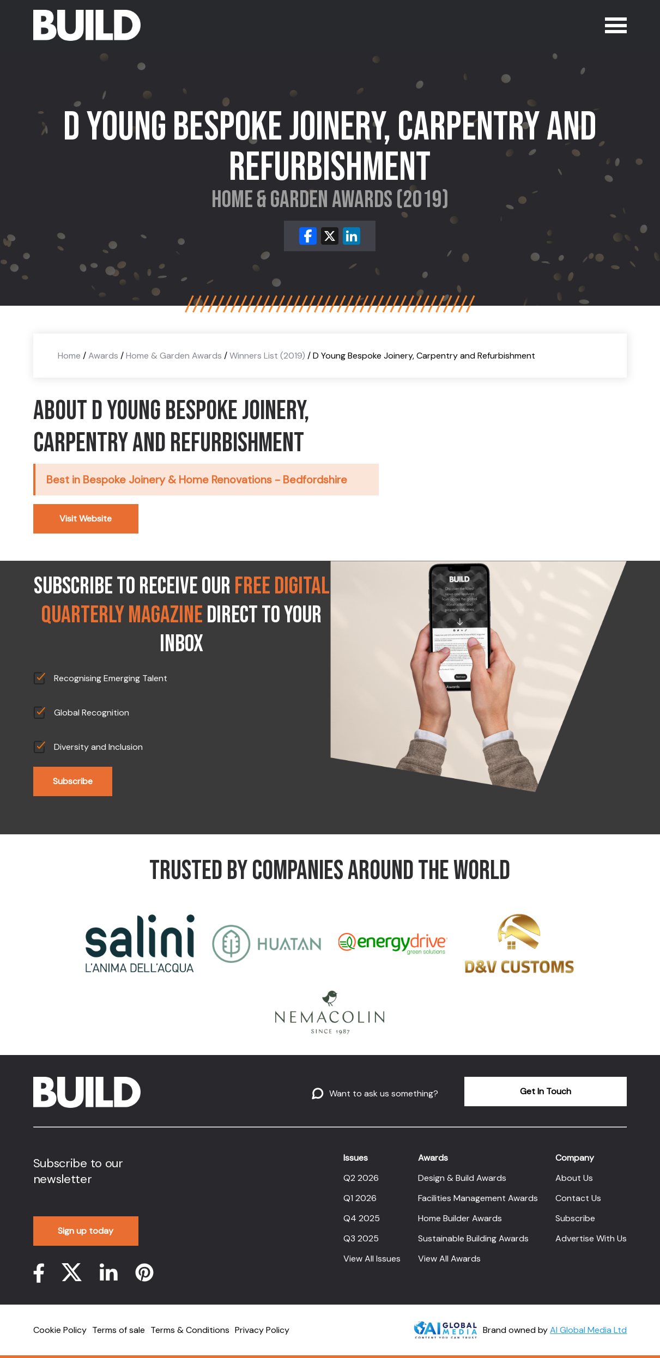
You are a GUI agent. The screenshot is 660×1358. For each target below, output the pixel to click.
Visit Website (85, 518)
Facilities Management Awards (478, 1198)
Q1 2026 (360, 1198)
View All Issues (372, 1258)
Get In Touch (545, 1091)
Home (69, 355)
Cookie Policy (60, 1330)
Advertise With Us (591, 1238)
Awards (103, 355)
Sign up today (85, 1230)
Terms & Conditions (189, 1330)
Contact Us (578, 1198)
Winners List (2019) (267, 355)
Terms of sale (118, 1330)
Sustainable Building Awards (473, 1238)
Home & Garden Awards (174, 355)
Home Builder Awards (460, 1218)
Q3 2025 (361, 1238)
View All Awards (449, 1258)
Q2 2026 (361, 1178)
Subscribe (73, 781)
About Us (574, 1178)
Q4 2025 (361, 1218)
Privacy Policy (262, 1330)
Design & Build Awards (462, 1178)
